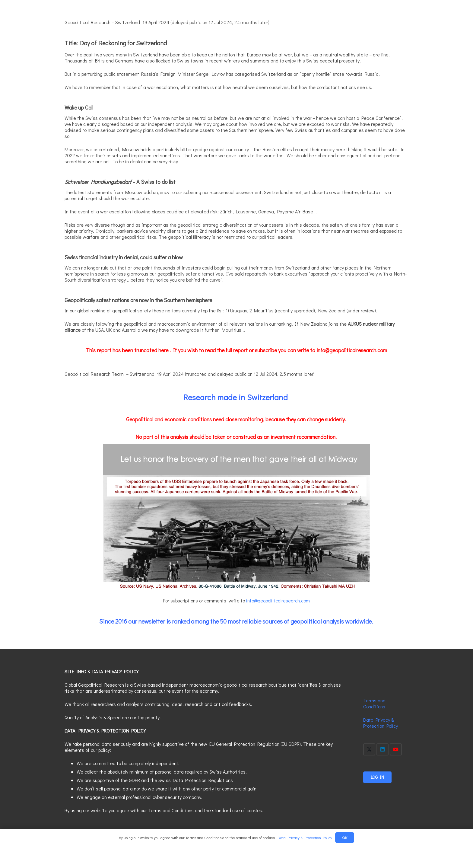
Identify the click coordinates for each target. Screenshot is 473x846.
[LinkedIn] (382, 749)
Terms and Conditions (374, 703)
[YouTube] (396, 749)
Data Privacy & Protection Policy (380, 723)
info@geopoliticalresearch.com (278, 600)
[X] (369, 749)
